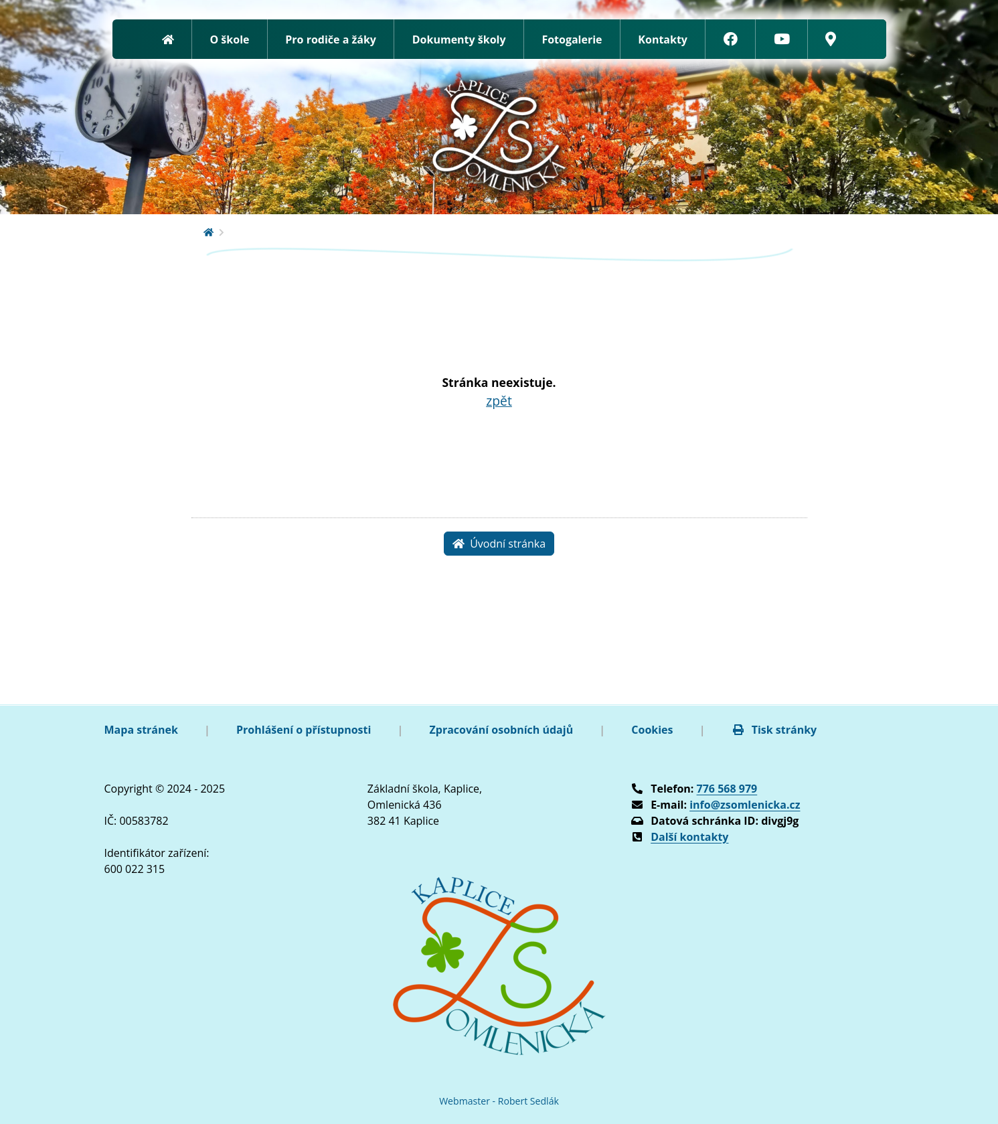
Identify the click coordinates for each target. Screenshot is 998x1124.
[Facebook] (730, 39)
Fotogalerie (572, 39)
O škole (229, 39)
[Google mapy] (831, 39)
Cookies (652, 729)
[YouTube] (782, 39)
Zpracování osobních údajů (502, 729)
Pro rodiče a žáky (330, 39)
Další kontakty (689, 836)
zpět (499, 401)
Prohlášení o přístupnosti (303, 729)
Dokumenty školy (459, 39)
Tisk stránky (774, 729)
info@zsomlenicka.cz (744, 804)
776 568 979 (727, 788)
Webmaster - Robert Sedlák (499, 1101)
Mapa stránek (141, 729)
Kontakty (662, 39)
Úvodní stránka (499, 543)
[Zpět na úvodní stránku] (168, 39)
